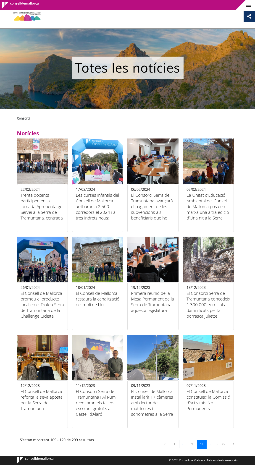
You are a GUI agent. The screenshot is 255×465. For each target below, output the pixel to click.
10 (203, 444)
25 (225, 444)
